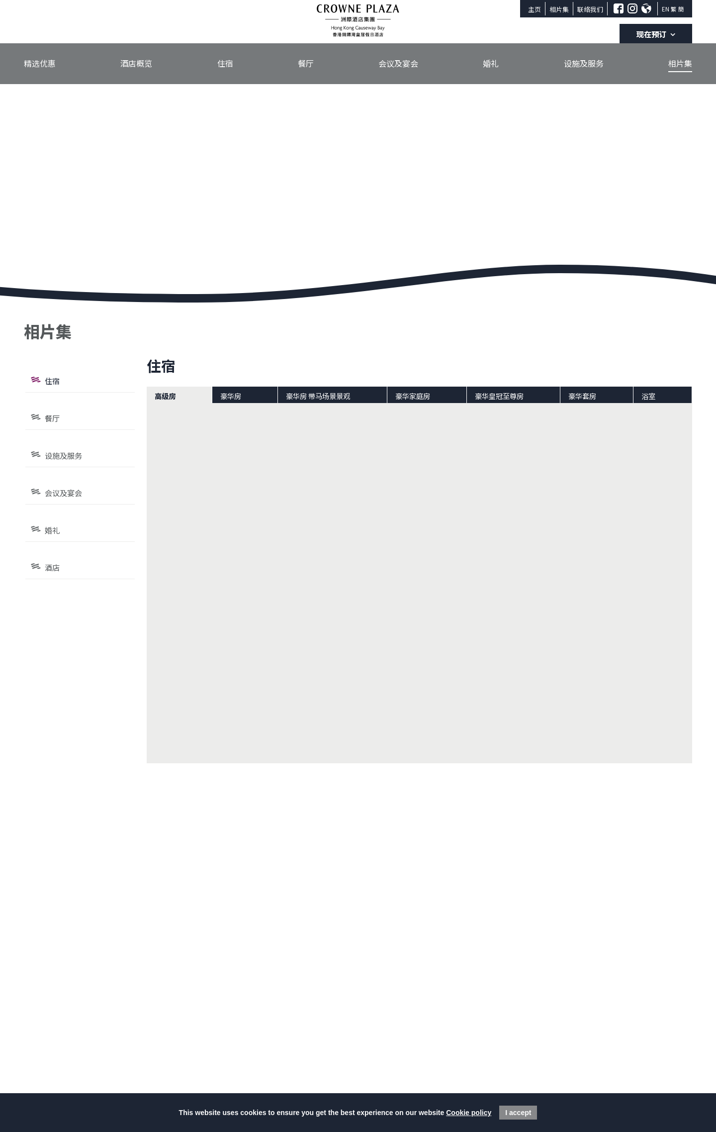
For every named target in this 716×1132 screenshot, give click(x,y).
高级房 (165, 396)
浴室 (648, 396)
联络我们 (590, 9)
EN (665, 9)
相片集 (559, 9)
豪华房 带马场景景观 (318, 396)
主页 (534, 9)
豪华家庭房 (412, 396)
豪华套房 (582, 396)
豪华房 (230, 396)
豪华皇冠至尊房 (499, 396)
